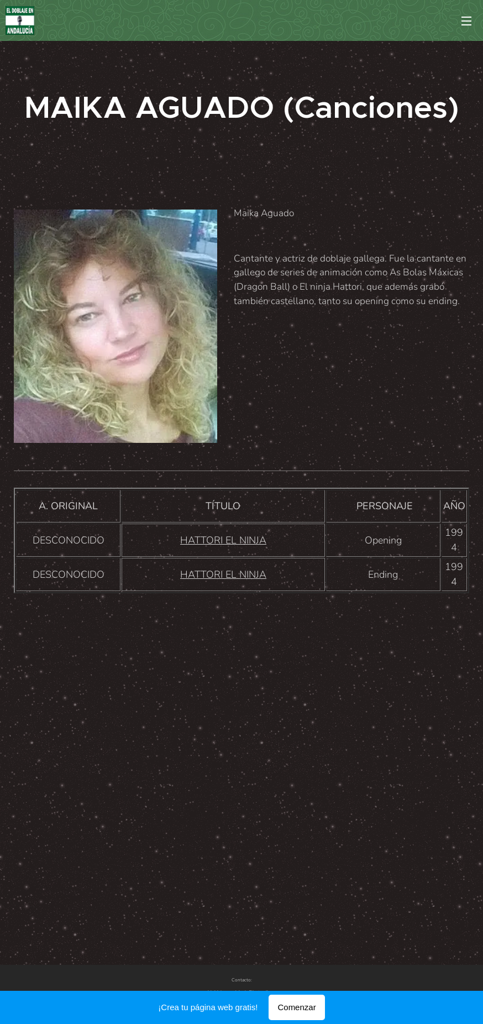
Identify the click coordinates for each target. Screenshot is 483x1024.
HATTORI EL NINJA (223, 540)
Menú (466, 21)
